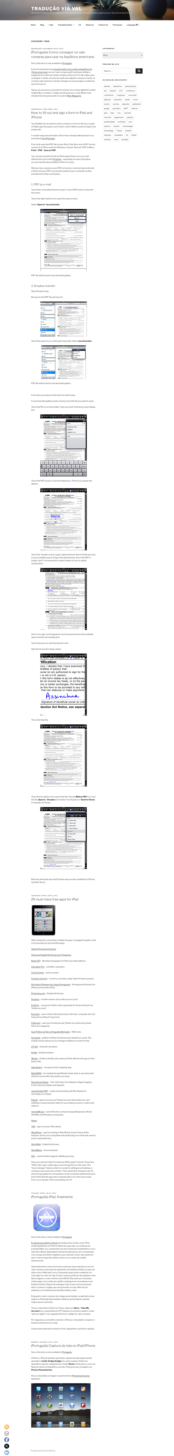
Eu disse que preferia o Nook (44, 1243)
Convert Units (37, 973)
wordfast (124, 139)
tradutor (128, 131)
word (116, 139)
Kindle (34, 1052)
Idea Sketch (36, 1067)
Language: (133, 25)
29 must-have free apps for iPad (55, 899)
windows (107, 139)
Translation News (66, 25)
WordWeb (36, 1144)
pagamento (118, 117)
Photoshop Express (81, 1376)
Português (67, 63)
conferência (108, 95)
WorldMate (36, 1150)
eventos (116, 104)
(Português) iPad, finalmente (52, 1197)
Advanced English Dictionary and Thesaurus (51, 955)
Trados (119, 131)
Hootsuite (35, 1038)
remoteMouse (37, 1112)
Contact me (103, 25)
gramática (117, 108)
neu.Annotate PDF (39, 1091)
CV (80, 25)
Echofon (35, 1005)
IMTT (126, 108)
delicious (107, 99)
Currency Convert (39, 978)
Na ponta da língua (39, 1082)
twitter (134, 135)
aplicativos (117, 86)
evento (107, 104)
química (107, 126)
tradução (107, 135)
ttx (127, 135)
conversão (132, 95)
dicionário (118, 99)
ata (105, 91)
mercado (107, 117)
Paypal (34, 1100)
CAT (121, 91)
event (135, 99)
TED (33, 1126)
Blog (42, 25)
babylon (113, 91)
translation (118, 135)
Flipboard (35, 1023)
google (106, 108)
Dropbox (57, 159)
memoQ (127, 113)
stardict (116, 126)
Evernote (35, 1014)
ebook (127, 99)
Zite (33, 1156)
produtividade (109, 122)
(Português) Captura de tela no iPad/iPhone (63, 1346)
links (112, 113)
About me (90, 25)
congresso (121, 95)
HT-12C (34, 1047)
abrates (107, 86)
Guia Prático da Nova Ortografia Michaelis (50, 1032)
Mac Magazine (74, 96)
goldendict (137, 104)
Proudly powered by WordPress (43, 1451)
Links (51, 25)
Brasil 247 (36, 961)
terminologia (128, 126)
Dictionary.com (38, 993)
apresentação (130, 86)
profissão (121, 122)
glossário (125, 104)
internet (134, 108)
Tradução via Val (56, 8)
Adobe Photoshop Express (43, 949)
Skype (34, 1120)
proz (130, 122)
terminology (108, 131)
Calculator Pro (37, 967)
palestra (130, 117)
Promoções (117, 25)
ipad (105, 113)
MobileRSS (36, 1073)
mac (119, 113)
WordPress (36, 1132)
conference (130, 91)
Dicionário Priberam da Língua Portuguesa (50, 984)
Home (33, 25)
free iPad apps (48, 138)
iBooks (34, 1058)
